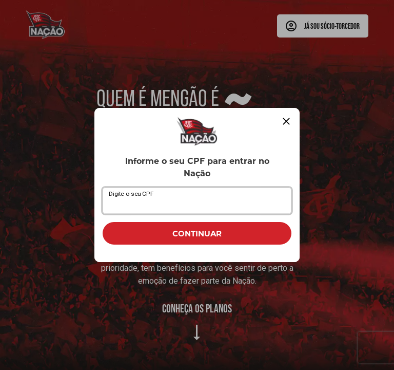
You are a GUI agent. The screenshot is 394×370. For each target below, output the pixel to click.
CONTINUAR (197, 233)
